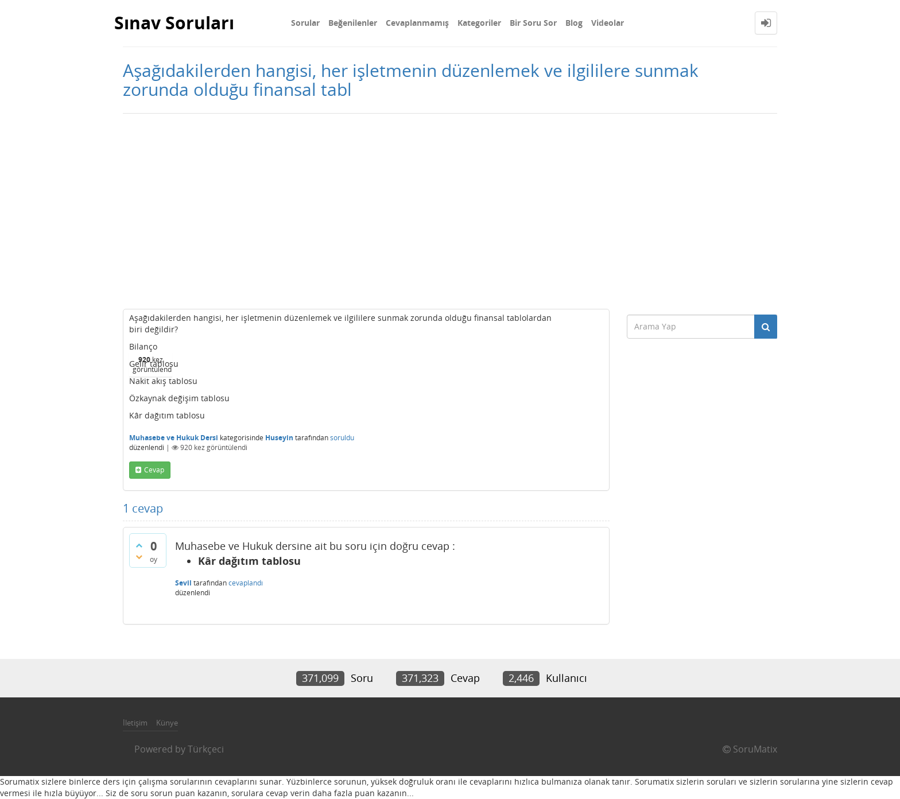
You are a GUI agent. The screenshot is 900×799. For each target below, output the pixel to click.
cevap (154, 470)
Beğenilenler (352, 22)
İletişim (135, 722)
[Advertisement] (450, 211)
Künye (167, 722)
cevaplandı (245, 583)
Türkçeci (206, 749)
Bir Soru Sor (533, 22)
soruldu (342, 438)
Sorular (305, 22)
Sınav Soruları (174, 22)
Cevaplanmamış (417, 22)
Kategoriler (479, 22)
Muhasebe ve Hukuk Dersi (173, 438)
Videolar (607, 22)
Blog (574, 22)
